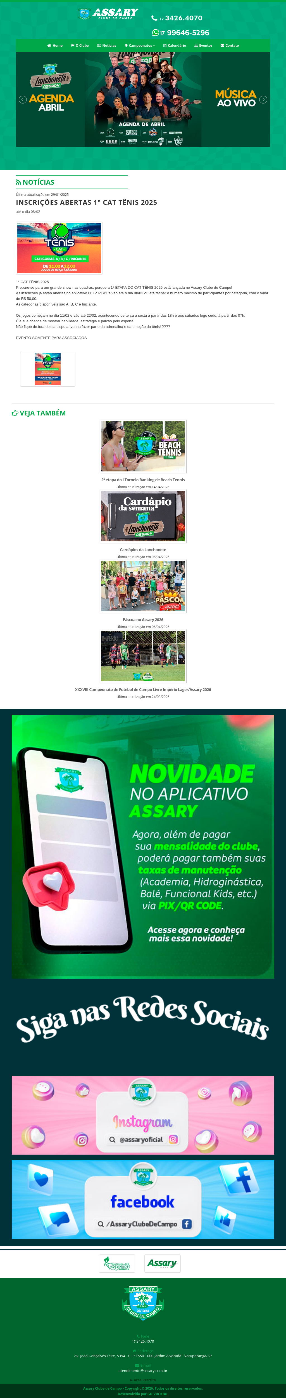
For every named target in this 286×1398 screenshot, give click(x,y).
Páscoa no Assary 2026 (143, 619)
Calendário (174, 45)
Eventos (203, 45)
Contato (230, 45)
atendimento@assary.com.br (143, 1370)
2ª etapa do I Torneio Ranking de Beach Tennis (143, 479)
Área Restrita (143, 1380)
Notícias (106, 45)
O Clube (80, 45)
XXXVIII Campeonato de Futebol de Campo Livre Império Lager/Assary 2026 (143, 689)
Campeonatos (140, 45)
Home (55, 45)
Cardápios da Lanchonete (143, 549)
